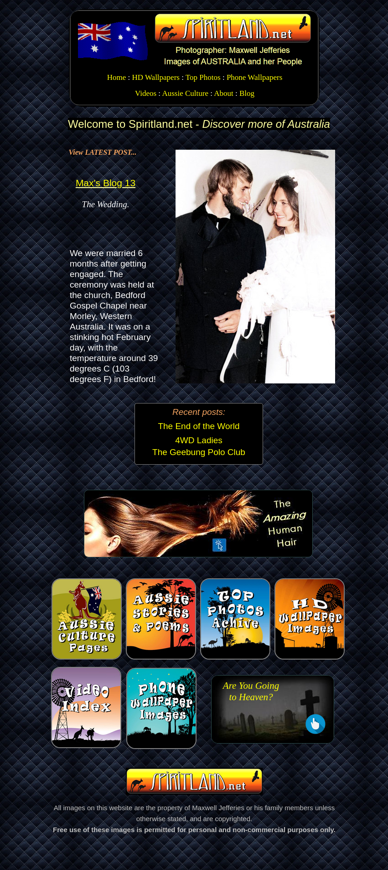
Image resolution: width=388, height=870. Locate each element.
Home (116, 77)
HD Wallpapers (156, 77)
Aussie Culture (185, 93)
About (223, 93)
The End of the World (198, 426)
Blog (246, 93)
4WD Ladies (198, 440)
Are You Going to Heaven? (251, 691)
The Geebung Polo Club (198, 452)
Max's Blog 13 (105, 183)
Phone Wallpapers (255, 77)
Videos (145, 93)
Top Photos (203, 77)
